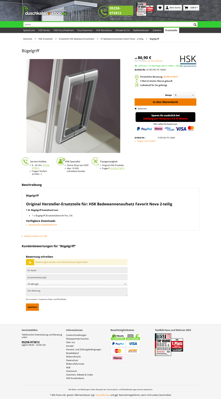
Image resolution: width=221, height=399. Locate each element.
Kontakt (70, 345)
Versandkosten (102, 395)
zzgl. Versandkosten (155, 61)
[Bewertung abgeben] (76, 284)
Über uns (70, 342)
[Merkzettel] (160, 8)
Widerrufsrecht (73, 356)
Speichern (32, 307)
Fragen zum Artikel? (145, 141)
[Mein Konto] (173, 8)
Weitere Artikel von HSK (34, 236)
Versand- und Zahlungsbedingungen (83, 349)
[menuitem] (160, 8)
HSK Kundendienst (75, 378)
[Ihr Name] (76, 270)
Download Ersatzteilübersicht (41, 224)
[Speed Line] (29, 30)
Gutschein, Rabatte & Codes (79, 374)
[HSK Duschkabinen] (64, 30)
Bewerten (141, 108)
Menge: (168, 95)
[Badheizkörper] (141, 30)
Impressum (71, 371)
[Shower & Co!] (123, 30)
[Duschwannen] (85, 30)
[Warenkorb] (191, 8)
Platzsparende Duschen (77, 338)
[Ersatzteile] (171, 30)
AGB (68, 367)
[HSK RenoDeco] (104, 30)
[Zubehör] (157, 30)
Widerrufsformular (75, 363)
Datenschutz (72, 360)
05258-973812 (115, 10)
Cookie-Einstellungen (76, 335)
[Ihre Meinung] (76, 292)
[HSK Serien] (44, 30)
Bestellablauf (72, 353)
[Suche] (110, 24)
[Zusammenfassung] (76, 277)
